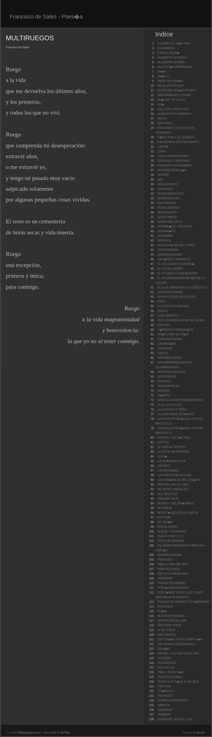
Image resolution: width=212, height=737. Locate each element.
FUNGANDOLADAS (169, 339)
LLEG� (162, 456)
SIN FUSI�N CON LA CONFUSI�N (180, 639)
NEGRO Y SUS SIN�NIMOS (175, 503)
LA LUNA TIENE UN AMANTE (175, 414)
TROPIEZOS (165, 695)
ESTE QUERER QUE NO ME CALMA (180, 320)
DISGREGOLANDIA (169, 254)
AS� (160, 104)
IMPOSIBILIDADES (169, 357)
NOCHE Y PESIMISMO (171, 531)
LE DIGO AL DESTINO (171, 447)
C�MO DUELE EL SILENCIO (175, 137)
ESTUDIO (163, 325)
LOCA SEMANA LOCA (171, 461)
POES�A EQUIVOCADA (173, 587)
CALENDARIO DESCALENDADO (178, 142)
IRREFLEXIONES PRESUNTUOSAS (180, 400)
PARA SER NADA (168, 569)
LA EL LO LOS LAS (169, 404)
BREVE (162, 118)
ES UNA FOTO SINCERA (173, 306)
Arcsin (201, 732)
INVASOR (163, 390)
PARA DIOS (164, 559)
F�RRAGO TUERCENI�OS (175, 329)
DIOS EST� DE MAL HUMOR (176, 245)
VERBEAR (164, 714)
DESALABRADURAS (170, 193)
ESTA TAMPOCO (168, 315)
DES (160, 179)
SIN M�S (163, 648)
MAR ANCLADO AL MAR (172, 484)
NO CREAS (164, 508)
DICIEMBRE (165, 235)
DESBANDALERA (168, 198)
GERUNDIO (164, 348)
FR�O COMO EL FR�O (173, 334)
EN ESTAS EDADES (170, 292)
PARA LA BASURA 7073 (172, 564)
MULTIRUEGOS (167, 493)
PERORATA (164, 578)
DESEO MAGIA (167, 217)
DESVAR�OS (166, 231)
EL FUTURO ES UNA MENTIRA (177, 273)
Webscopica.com (29, 732)
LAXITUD (163, 442)
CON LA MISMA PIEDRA (172, 156)
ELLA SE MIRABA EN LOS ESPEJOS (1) (182, 287)
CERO (161, 151)
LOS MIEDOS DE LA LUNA (174, 475)
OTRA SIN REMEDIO (170, 540)
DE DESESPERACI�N (171, 170)
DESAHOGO (165, 188)
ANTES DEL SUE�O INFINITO (177, 90)
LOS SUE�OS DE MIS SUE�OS (178, 479)
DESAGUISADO (167, 184)
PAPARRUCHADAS (169, 554)
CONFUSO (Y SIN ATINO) (173, 160)
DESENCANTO (166, 212)
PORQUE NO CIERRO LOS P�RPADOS (183, 601)
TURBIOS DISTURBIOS (172, 700)
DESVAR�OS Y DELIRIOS (174, 226)
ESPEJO (162, 310)
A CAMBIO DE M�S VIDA (173, 43)
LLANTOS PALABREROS (173, 451)
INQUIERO (164, 381)
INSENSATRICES (168, 386)
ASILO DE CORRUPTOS (173, 109)
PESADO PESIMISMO (171, 583)
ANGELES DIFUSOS (170, 85)
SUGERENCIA (166, 662)
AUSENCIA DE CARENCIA (174, 113)
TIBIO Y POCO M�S (170, 672)
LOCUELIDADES (168, 470)
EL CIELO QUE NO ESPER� (175, 264)
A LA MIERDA (165, 48)
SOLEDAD (164, 658)
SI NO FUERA (166, 630)
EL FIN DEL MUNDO (170, 268)
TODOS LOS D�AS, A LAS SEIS (178, 681)
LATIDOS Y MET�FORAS (173, 437)
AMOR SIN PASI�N (170, 81)
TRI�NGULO (165, 691)
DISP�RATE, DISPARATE (173, 259)
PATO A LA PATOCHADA (172, 573)
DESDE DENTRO (168, 207)
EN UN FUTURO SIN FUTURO (176, 296)
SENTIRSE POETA (169, 625)
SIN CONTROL (166, 634)
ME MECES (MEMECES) (173, 489)
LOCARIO (163, 465)
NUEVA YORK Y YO (169, 536)
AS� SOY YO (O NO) (171, 99)
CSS (53, 732)
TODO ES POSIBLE (169, 676)
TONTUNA (164, 686)
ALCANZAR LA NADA (170, 62)
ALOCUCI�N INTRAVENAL (174, 66)
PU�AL (162, 611)
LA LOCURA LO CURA (171, 409)
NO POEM (163, 517)
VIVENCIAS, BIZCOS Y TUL (174, 719)
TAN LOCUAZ (166, 667)
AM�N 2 (163, 76)
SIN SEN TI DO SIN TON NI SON (177, 653)
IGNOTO (162, 353)
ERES (161, 301)
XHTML (65, 732)
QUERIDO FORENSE (170, 615)
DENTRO (163, 174)
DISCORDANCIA (168, 249)
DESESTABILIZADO (170, 221)
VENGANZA (165, 709)
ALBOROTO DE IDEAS (171, 57)
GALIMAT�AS (166, 343)
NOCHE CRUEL (167, 526)
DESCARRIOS (166, 203)
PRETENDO (165, 606)
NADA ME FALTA (168, 498)
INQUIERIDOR (166, 376)
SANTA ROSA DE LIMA (171, 620)
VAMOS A (163, 705)
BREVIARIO (164, 123)
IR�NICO (163, 395)
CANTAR (162, 146)
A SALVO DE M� (168, 52)
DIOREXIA (164, 240)
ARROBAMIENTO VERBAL (174, 95)
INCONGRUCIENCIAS (171, 371)
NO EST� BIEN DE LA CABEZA (177, 512)
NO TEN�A (164, 522)
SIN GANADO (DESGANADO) (176, 644)
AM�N (161, 71)
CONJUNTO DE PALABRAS (174, 165)
